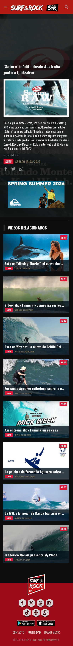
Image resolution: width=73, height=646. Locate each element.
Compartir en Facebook (6, 169)
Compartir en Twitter (14, 169)
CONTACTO (18, 632)
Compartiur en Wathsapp (22, 169)
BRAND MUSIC (52, 632)
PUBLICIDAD (34, 632)
